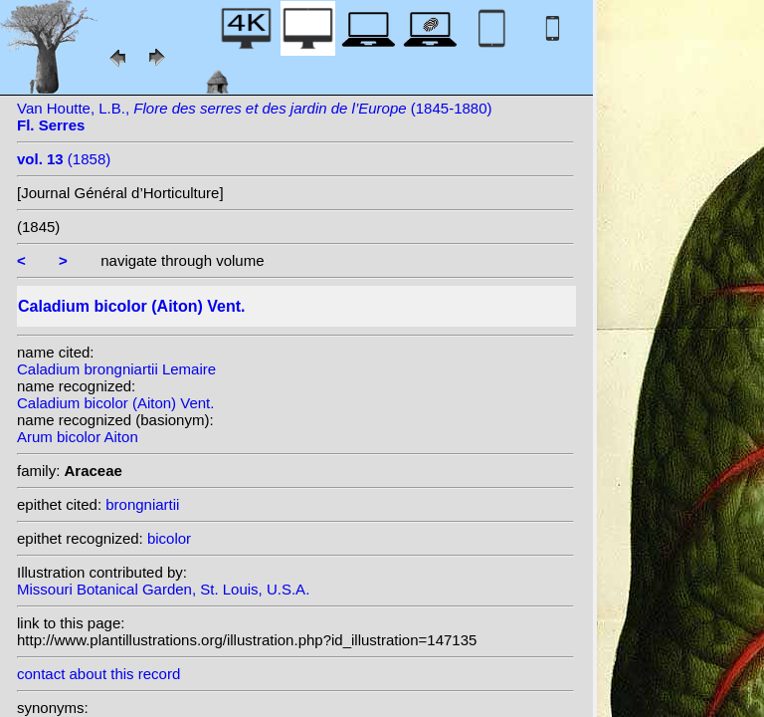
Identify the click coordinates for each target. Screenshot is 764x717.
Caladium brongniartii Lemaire (116, 368)
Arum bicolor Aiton (77, 436)
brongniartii (142, 504)
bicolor (169, 538)
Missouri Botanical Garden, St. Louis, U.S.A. (163, 589)
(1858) (63, 158)
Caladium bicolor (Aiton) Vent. (115, 402)
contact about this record (98, 673)
